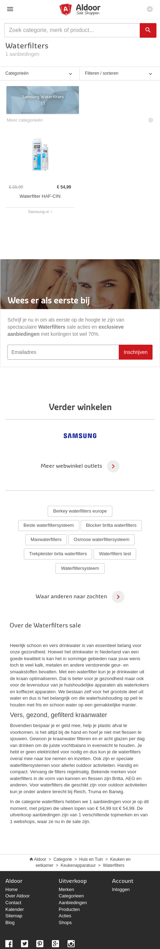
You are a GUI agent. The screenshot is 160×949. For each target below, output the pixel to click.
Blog (10, 922)
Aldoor (40, 859)
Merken (66, 889)
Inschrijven (136, 352)
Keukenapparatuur (78, 865)
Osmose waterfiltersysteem (101, 539)
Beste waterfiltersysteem (48, 525)
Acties (65, 915)
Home (11, 889)
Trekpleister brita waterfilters (58, 553)
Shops (65, 922)
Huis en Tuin (91, 859)
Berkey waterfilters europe (80, 511)
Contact (13, 902)
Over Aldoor (17, 895)
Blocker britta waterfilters (111, 525)
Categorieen (71, 895)
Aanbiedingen (73, 902)
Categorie (62, 859)
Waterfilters (113, 865)
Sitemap (13, 915)
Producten (69, 909)
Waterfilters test (115, 553)
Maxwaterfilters (46, 539)
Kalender (14, 909)
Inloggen (121, 889)
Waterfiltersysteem (80, 568)
